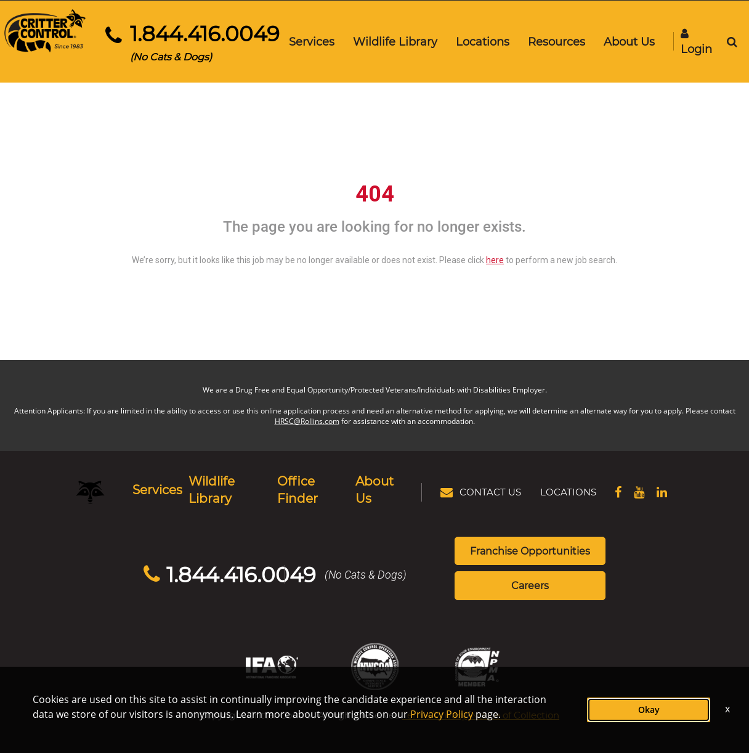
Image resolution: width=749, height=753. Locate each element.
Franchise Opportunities (530, 532)
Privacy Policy (441, 714)
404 (374, 192)
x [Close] (727, 708)
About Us (627, 41)
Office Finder (313, 481)
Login (694, 42)
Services (310, 41)
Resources (554, 41)
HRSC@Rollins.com (307, 418)
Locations (481, 41)
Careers (530, 567)
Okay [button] (649, 709)
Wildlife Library (393, 41)
